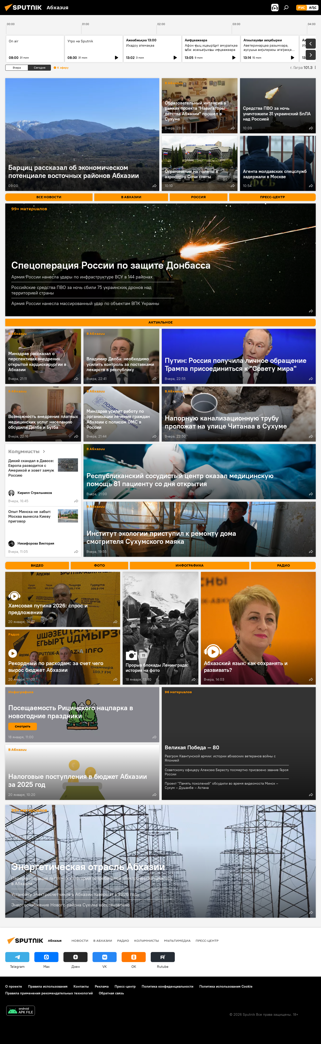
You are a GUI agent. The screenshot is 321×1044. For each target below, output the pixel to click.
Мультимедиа (177, 940)
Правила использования (47, 986)
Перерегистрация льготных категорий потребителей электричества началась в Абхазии (91, 881)
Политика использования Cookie (226, 986)
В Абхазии (174, 83)
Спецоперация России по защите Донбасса (111, 265)
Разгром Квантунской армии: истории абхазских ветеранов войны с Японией (220, 758)
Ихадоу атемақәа (140, 45)
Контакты (81, 986)
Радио (13, 635)
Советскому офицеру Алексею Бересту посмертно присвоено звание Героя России (226, 772)
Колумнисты (28, 451)
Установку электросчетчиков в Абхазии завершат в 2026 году (75, 894)
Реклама (102, 986)
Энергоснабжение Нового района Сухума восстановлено (70, 905)
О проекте (13, 986)
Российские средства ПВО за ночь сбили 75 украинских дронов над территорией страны (81, 290)
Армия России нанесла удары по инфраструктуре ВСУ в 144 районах (81, 277)
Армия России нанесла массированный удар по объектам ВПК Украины (85, 303)
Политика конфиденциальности (167, 986)
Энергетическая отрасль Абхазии (88, 866)
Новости (79, 940)
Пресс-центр (207, 940)
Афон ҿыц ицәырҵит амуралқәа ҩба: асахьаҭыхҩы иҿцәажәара (211, 47)
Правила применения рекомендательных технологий (49, 993)
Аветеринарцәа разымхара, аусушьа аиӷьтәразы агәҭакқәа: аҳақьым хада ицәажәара (269, 49)
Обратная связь (111, 993)
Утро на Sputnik (80, 41)
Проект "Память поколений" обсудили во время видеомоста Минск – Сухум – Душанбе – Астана (221, 785)
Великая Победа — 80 (192, 747)
